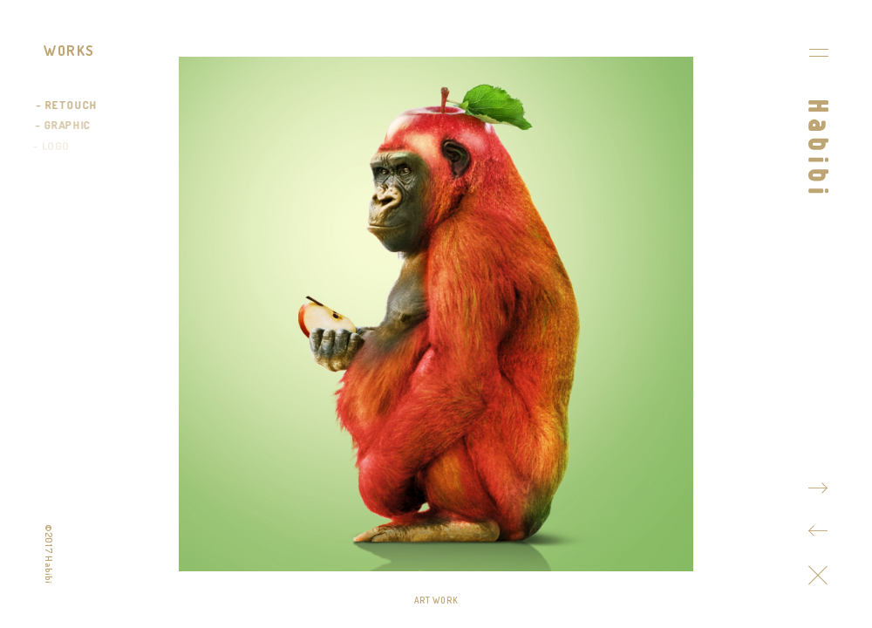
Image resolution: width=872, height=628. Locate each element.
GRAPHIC (67, 125)
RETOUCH (71, 105)
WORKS (69, 50)
